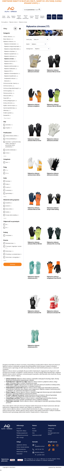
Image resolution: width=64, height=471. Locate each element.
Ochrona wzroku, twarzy (37, 17)
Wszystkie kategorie (43, 17)
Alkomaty (6, 110)
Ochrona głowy (32, 17)
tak (7, 162)
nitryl (8, 153)
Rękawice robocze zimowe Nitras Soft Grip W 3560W (34, 209)
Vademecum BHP (37, 435)
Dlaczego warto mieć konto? (53, 433)
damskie (8, 125)
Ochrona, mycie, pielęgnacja (19, 17)
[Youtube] (53, 445)
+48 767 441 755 (39, 449)
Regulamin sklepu (21, 431)
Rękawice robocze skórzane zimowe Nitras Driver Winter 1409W (53, 141)
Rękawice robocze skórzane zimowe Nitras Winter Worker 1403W (35, 72)
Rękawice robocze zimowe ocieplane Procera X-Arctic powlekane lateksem (34, 107)
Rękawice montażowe (11, 44)
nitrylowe (8, 235)
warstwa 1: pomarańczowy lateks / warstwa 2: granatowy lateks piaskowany (13, 144)
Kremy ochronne (12, 103)
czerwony (8, 190)
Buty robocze (8, 17)
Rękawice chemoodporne (12, 73)
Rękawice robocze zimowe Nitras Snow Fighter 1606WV (34, 140)
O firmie (19, 428)
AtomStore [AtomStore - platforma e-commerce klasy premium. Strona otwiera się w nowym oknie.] (58, 467)
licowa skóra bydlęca (12, 215)
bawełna (9, 203)
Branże (49, 16)
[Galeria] (15, 28)
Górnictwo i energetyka (13, 257)
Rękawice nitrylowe (10, 51)
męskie (8, 128)
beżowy (8, 181)
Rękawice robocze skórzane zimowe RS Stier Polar (53, 312)
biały (7, 184)
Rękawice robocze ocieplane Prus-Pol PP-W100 (54, 278)
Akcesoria (7, 81)
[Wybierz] (4, 125)
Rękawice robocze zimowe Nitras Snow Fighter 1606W (53, 71)
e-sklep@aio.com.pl (39, 445)
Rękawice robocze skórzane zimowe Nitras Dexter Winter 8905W (53, 176)
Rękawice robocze (13, 17)
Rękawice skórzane (10, 56)
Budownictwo (11, 243)
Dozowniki (6, 115)
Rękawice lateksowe (10, 68)
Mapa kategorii (7, 118)
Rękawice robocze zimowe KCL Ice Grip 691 (53, 243)
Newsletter (19, 454)
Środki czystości (8, 113)
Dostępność (29, 48)
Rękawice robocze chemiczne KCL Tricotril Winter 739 (34, 347)
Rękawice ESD (8, 63)
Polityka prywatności (22, 433)
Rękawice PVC (8, 71)
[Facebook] (49, 445)
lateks (8, 212)
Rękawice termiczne (10, 61)
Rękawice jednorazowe (11, 66)
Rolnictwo (9, 251)
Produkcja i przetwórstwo (14, 254)
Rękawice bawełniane (11, 76)
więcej (4, 156)
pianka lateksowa (11, 150)
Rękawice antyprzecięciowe (12, 46)
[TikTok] (49, 449)
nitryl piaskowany (11, 139)
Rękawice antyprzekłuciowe (12, 49)
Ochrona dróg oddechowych (25, 17)
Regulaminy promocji (22, 435)
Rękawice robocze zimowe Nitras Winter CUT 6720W (35, 243)
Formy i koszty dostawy (23, 447)
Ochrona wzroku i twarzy (12, 83)
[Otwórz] (47, 39)
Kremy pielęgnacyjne (12, 100)
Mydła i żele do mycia (12, 105)
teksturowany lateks (12, 135)
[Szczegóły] (20, 28)
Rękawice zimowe (10, 59)
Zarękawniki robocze (10, 78)
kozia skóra (10, 209)
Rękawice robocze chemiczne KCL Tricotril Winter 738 (34, 278)
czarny (8, 187)
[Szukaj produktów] (32, 9)
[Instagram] (57, 445)
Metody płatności (21, 449)
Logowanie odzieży (22, 445)
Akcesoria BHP (8, 95)
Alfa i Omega (20, 437)
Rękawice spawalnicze (11, 54)
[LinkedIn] (53, 449)
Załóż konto (51, 428)
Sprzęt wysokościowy (10, 108)
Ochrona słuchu (12, 86)
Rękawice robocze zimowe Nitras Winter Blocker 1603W (54, 106)
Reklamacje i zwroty (22, 451)
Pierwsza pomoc (12, 93)
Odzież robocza (3, 17)
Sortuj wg (29, 39)
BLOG (33, 428)
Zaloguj (50, 431)
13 (7, 173)
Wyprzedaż (60, 16)
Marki (54, 16)
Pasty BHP (12, 98)
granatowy (9, 193)
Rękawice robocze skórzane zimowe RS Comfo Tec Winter (34, 312)
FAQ (33, 433)
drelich (8, 206)
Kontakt (34, 431)
